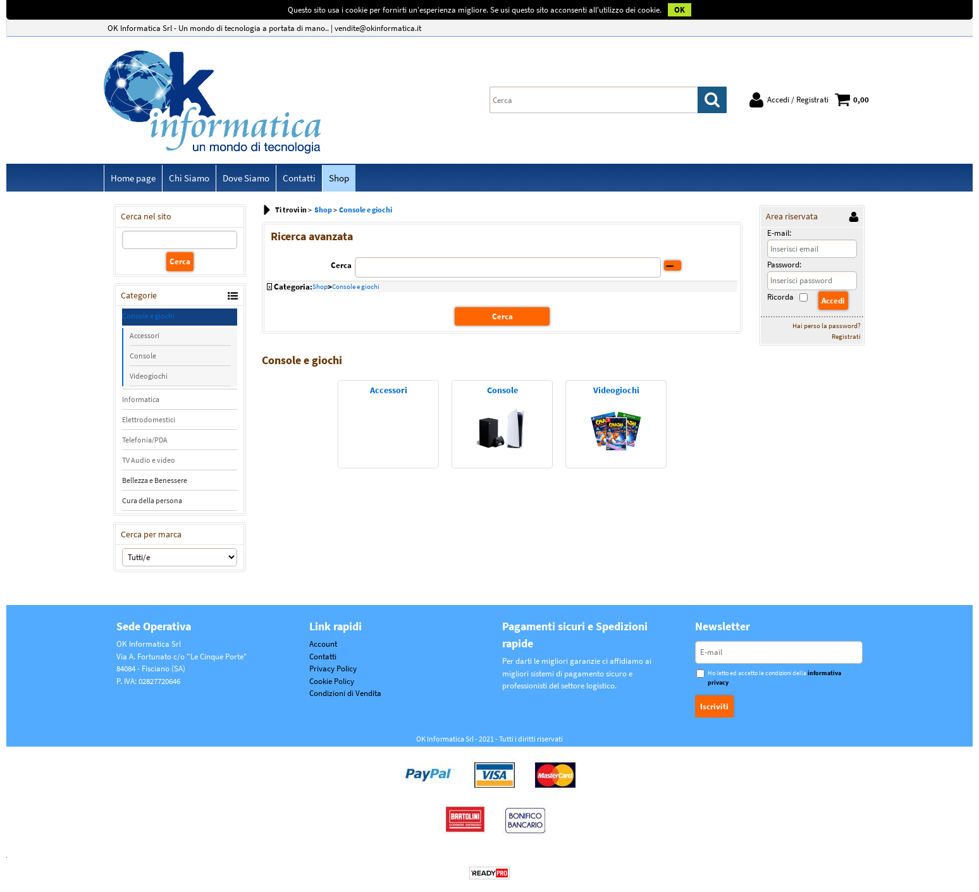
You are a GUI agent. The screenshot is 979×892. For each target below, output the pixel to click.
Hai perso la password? (826, 325)
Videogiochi (149, 376)
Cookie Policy (331, 681)
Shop (339, 178)
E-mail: (779, 233)
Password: (784, 264)
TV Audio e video (148, 460)
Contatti (299, 178)
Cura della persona (152, 500)
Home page (133, 178)
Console (143, 355)
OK (679, 9)
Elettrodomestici (148, 419)
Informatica (140, 399)
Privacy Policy (333, 668)
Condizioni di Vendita (345, 693)
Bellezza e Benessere (154, 480)
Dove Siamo (246, 178)
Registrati (846, 336)
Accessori (144, 335)
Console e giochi (148, 316)
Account (323, 643)
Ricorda (780, 296)
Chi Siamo (189, 178)
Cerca (341, 265)
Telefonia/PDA (145, 439)
